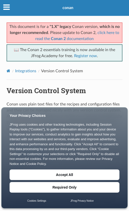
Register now (85, 56)
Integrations (25, 71)
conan (67, 8)
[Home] (8, 71)
